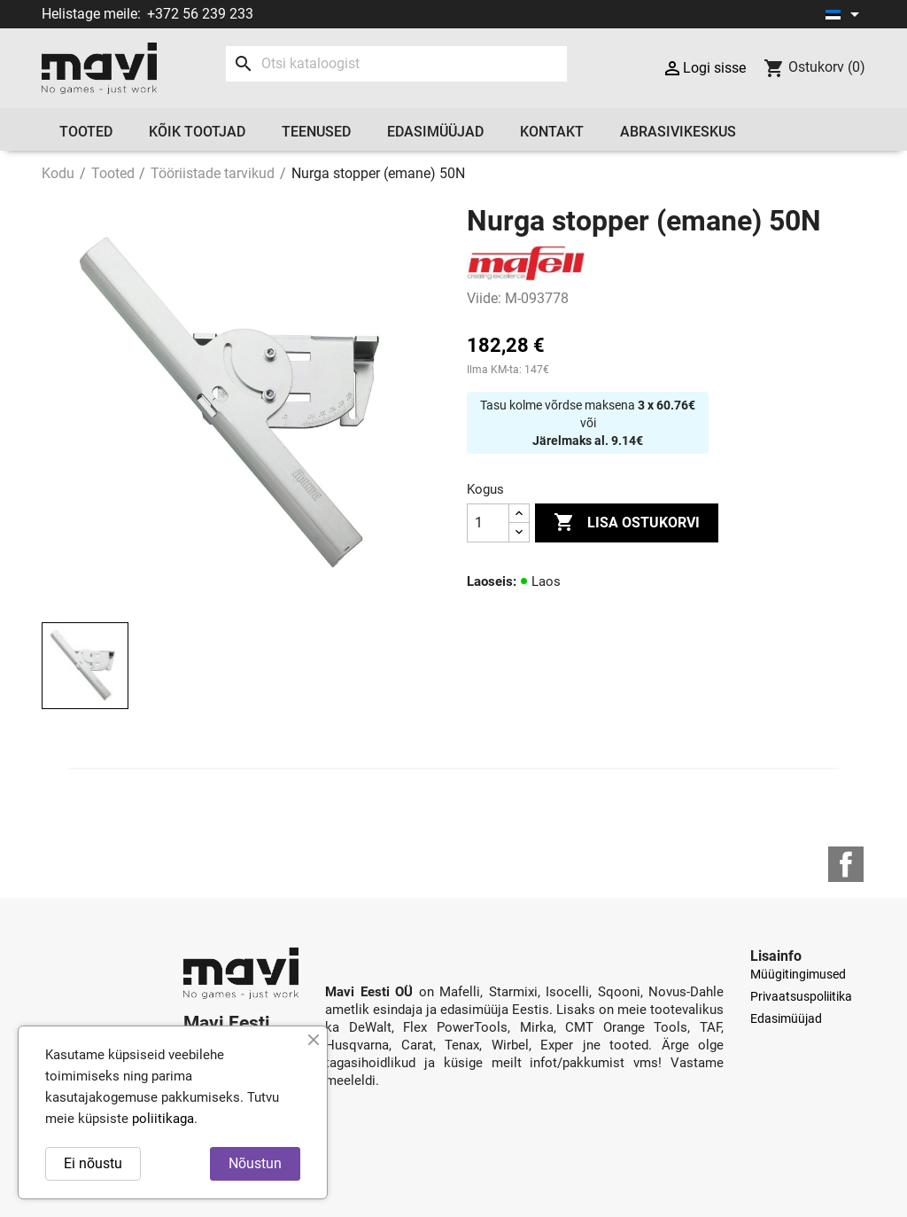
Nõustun (255, 1163)
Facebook (846, 864)
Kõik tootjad (197, 131)
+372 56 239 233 (200, 13)
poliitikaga (163, 1119)
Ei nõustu (93, 1163)
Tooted (85, 131)
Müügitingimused (798, 974)
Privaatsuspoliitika (801, 996)
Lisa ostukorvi (627, 522)
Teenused (316, 131)
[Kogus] (488, 522)
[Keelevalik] (845, 14)
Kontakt (552, 131)
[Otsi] (396, 64)
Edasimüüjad (435, 131)
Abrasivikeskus (678, 131)
